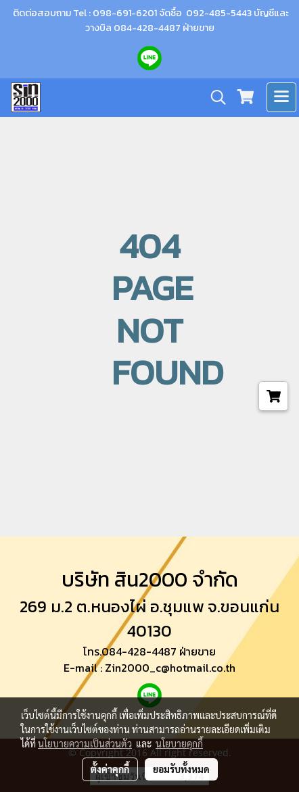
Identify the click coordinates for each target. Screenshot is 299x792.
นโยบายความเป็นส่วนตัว (85, 743)
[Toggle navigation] (281, 97)
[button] (213, 97)
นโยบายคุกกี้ (179, 743)
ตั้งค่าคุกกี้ (110, 769)
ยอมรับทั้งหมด (181, 769)
